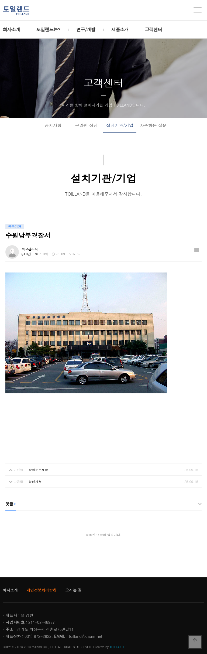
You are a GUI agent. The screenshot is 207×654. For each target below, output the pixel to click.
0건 (26, 253)
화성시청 (35, 481)
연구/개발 (85, 29)
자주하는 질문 (153, 125)
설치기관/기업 (119, 125)
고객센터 (153, 29)
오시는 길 (73, 590)
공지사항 (52, 125)
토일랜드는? (48, 29)
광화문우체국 (38, 469)
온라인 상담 (86, 125)
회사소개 (11, 29)
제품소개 (120, 29)
